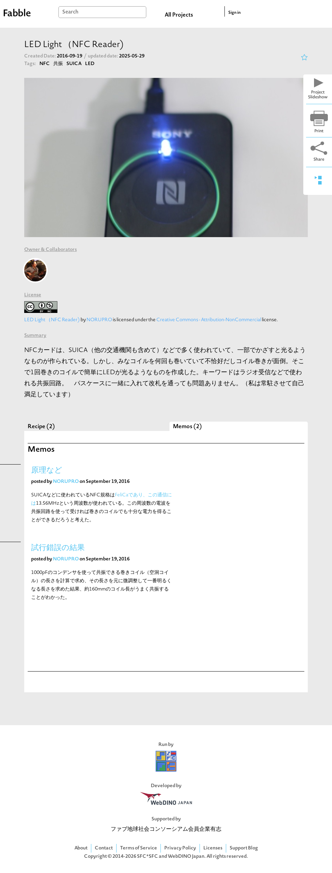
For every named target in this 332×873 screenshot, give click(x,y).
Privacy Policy (180, 848)
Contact (104, 848)
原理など (46, 471)
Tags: (30, 63)
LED (89, 63)
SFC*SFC (147, 856)
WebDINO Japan (186, 856)
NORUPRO (99, 320)
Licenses (212, 848)
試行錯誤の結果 (58, 548)
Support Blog (244, 848)
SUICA (74, 63)
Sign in (234, 13)
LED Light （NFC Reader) (52, 320)
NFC (44, 63)
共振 (58, 63)
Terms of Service (138, 848)
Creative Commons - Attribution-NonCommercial (208, 320)
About (80, 848)
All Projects (179, 15)
